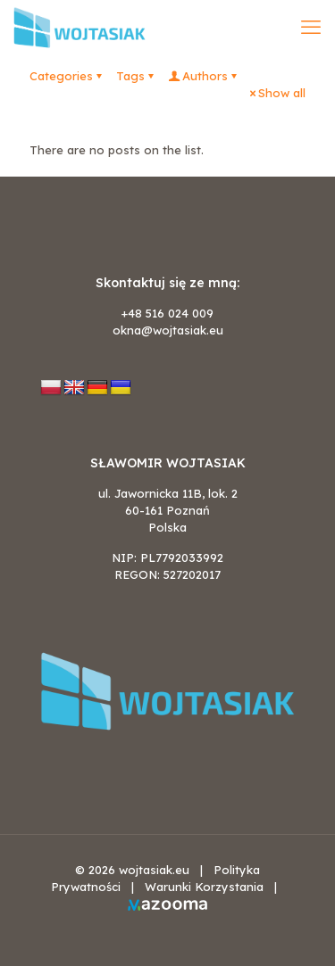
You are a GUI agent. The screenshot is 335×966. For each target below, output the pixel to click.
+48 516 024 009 (167, 313)
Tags (136, 76)
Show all (276, 93)
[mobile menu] (311, 27)
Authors (203, 76)
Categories (67, 76)
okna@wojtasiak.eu (168, 330)
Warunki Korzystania (204, 886)
